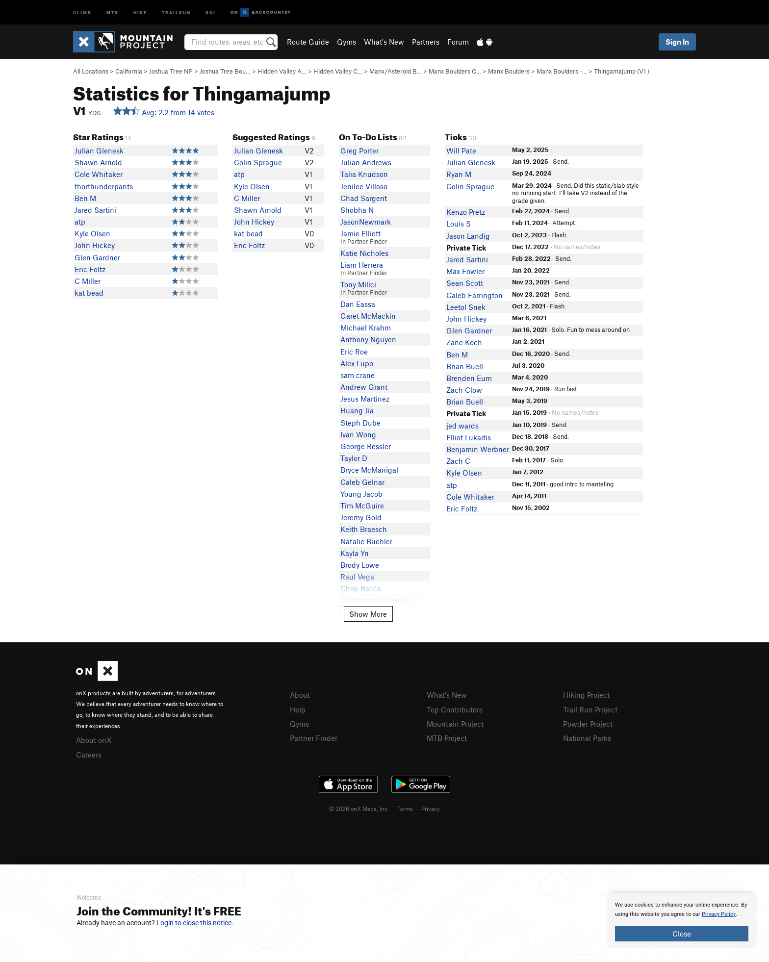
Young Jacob (361, 493)
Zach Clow (464, 389)
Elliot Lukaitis (468, 437)
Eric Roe (354, 351)
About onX (93, 739)
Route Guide (308, 41)
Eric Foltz (90, 269)
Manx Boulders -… (562, 71)
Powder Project (588, 723)
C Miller (88, 281)
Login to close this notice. (194, 923)
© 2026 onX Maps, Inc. (359, 808)
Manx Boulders (509, 71)
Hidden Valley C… (337, 71)
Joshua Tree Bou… (225, 71)
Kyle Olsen (92, 233)
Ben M (85, 198)
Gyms (346, 41)
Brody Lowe (359, 564)
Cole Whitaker (99, 174)
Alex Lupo (356, 363)
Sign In (677, 41)
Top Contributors (455, 709)
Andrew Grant (363, 386)
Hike (140, 12)
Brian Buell (464, 366)
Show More (368, 613)
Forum (458, 41)
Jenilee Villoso (363, 186)
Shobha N (357, 209)
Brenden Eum (469, 378)
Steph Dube (360, 422)
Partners (425, 41)
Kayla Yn (354, 553)
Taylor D (353, 458)
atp (80, 221)
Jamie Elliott (360, 233)
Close (681, 933)
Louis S (458, 223)
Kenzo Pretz (465, 211)
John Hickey (95, 245)
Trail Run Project (590, 709)
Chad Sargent (363, 198)
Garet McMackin (368, 315)
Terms (405, 808)
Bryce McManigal (369, 469)
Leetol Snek (466, 307)
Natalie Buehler (366, 541)
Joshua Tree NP (171, 71)
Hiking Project (586, 694)
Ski (210, 12)
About (300, 694)
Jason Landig (468, 235)
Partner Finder (313, 738)
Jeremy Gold (361, 517)
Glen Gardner (97, 257)
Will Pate (461, 150)
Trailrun (176, 12)
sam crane (357, 375)
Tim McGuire (362, 505)
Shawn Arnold (98, 162)
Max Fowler (465, 271)
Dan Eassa (357, 304)
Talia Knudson (364, 174)
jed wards (462, 425)
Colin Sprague (258, 162)
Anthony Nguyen (368, 339)
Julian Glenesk (99, 150)
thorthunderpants (104, 186)
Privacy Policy (719, 914)
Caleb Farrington (474, 295)
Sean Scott (464, 282)
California (128, 71)
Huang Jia (357, 410)
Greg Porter (359, 150)
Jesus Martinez (364, 398)
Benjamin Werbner (477, 449)
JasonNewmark (365, 221)
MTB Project (447, 738)
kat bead (89, 292)
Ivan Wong (358, 434)
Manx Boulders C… (455, 71)
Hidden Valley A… (282, 71)
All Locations (90, 71)
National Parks (587, 738)
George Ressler (365, 446)
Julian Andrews (365, 162)
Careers (89, 754)
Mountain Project (455, 723)
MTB (112, 12)
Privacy (430, 808)
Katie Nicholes (364, 253)
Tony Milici (358, 284)
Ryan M (458, 174)
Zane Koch (464, 342)
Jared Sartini (95, 209)
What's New (384, 41)
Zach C (458, 460)
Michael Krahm (365, 327)
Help (298, 709)
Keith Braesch (363, 529)
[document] (681, 920)
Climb (82, 12)
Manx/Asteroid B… (395, 71)
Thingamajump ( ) (621, 71)
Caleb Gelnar (362, 482)
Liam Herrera (361, 264)
